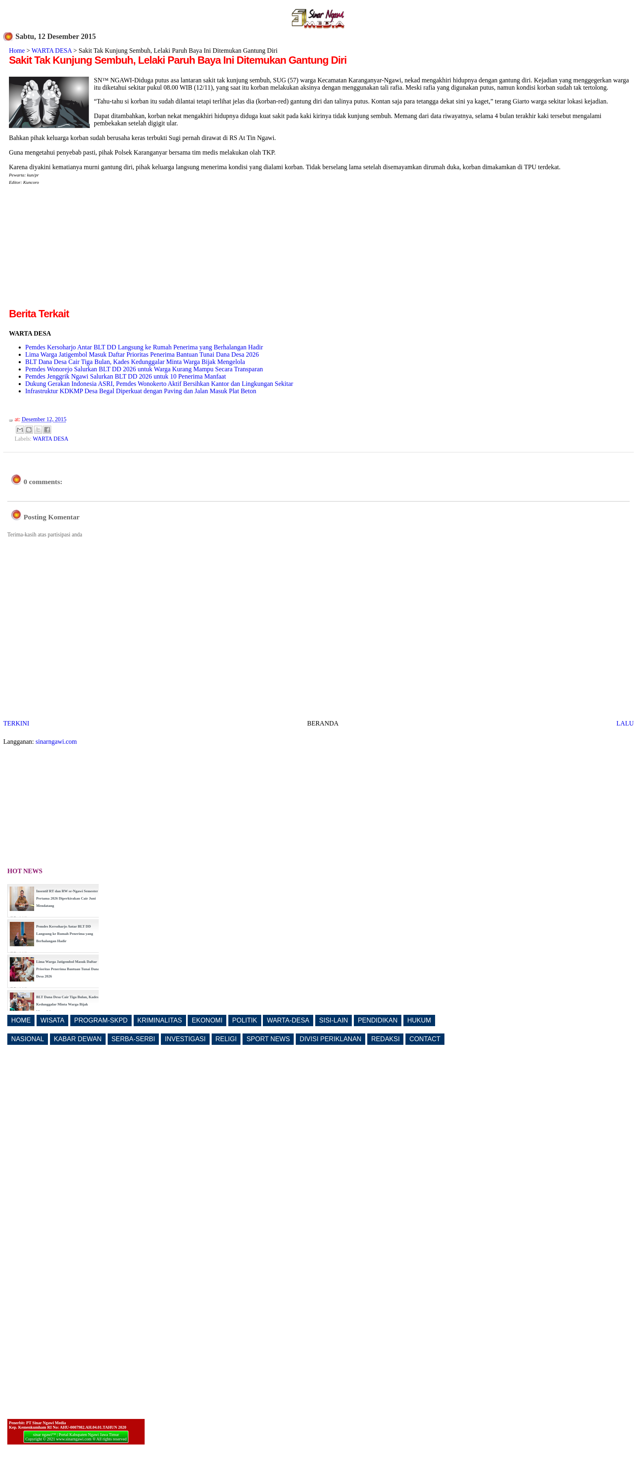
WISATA (53, 1020)
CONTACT (425, 1039)
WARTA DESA (52, 50)
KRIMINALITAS (159, 1020)
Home (17, 50)
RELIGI (225, 1039)
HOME (21, 1020)
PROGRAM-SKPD (101, 1020)
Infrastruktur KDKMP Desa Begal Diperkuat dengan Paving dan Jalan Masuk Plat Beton (140, 391)
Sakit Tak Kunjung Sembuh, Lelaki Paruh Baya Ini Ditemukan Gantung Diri (178, 60)
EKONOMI (207, 1020)
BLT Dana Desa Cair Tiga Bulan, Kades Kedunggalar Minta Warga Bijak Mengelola (135, 361)
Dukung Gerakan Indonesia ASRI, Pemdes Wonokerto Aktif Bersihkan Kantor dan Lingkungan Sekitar (159, 383)
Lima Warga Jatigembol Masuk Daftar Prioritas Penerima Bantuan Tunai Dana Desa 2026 (142, 354)
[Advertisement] (77, 249)
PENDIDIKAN (378, 1020)
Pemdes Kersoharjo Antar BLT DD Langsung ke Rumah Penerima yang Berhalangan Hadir (144, 347)
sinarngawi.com (56, 741)
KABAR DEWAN (78, 1039)
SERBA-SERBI (133, 1039)
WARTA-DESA (288, 1020)
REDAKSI (385, 1039)
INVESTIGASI (185, 1039)
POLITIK (244, 1020)
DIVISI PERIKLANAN (331, 1039)
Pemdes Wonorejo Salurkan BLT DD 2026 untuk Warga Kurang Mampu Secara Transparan (144, 369)
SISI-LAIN (333, 1020)
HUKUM (419, 1020)
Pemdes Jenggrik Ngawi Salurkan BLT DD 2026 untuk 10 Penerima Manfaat (125, 376)
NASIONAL (27, 1039)
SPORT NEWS (268, 1039)
